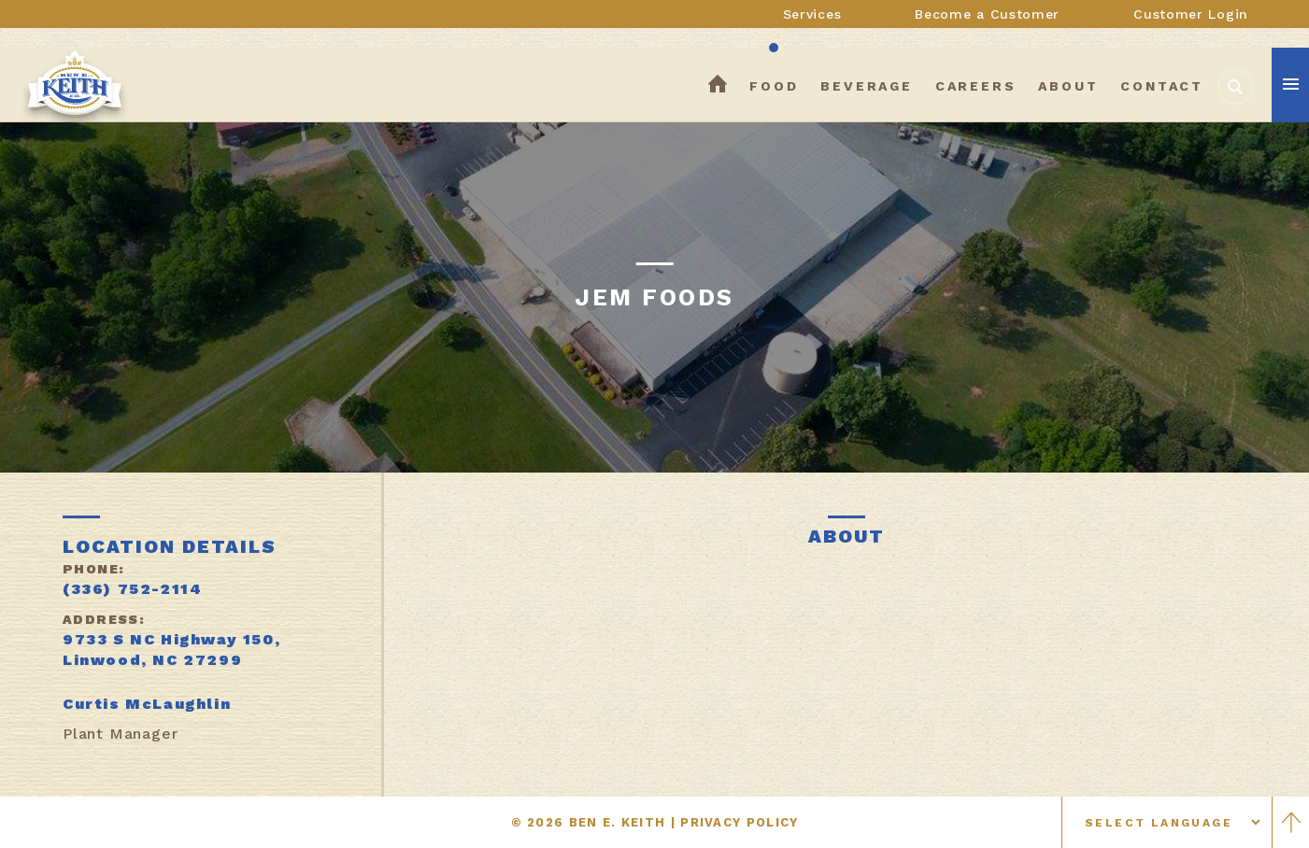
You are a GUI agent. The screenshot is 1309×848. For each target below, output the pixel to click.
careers (976, 85)
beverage (866, 85)
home (717, 85)
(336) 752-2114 (132, 589)
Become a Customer (987, 14)
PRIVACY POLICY (739, 822)
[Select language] (1167, 822)
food (773, 85)
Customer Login (1190, 14)
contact (1161, 85)
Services (812, 14)
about (1068, 85)
